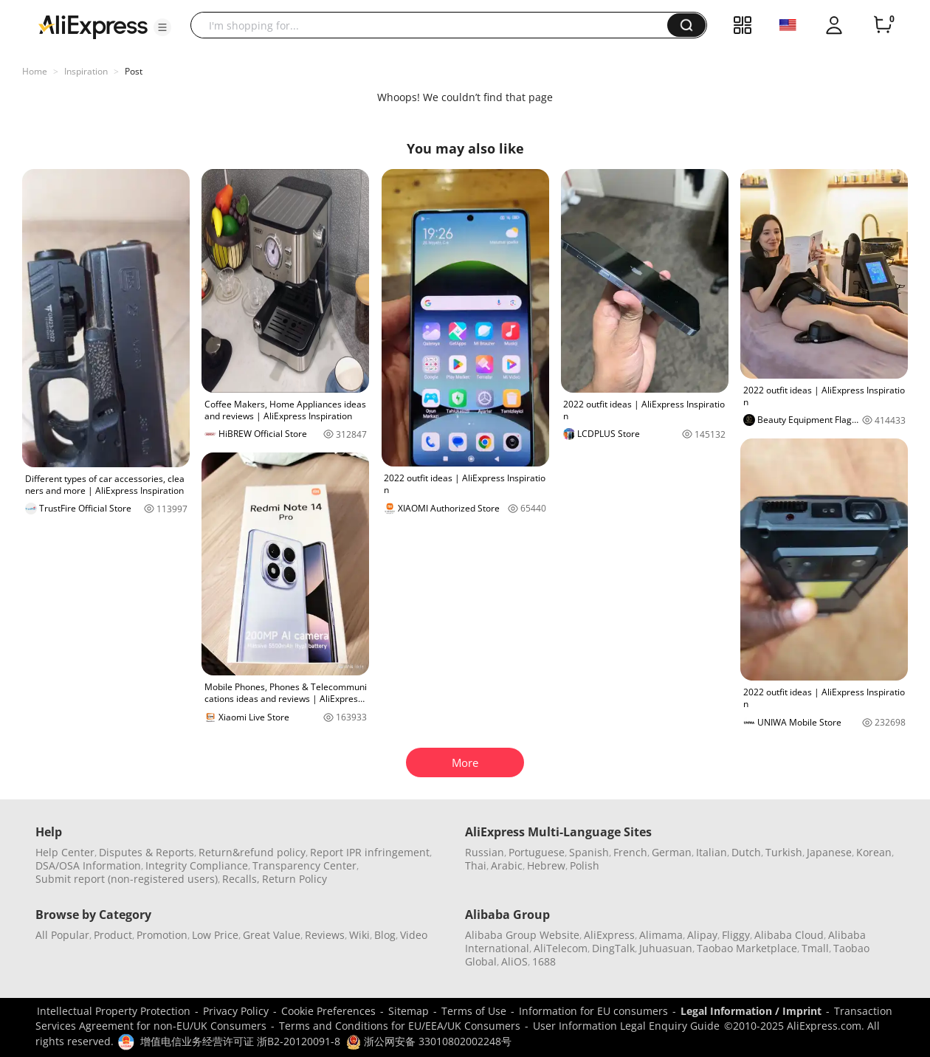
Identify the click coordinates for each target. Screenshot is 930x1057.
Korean (874, 852)
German (672, 852)
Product (113, 935)
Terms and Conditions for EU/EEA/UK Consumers (399, 1026)
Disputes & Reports (146, 852)
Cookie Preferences (328, 1011)
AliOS (514, 961)
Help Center (64, 852)
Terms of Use (473, 1011)
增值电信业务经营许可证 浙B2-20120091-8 (240, 1041)
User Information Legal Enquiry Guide (626, 1026)
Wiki (359, 935)
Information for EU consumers (593, 1011)
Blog (385, 935)
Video (413, 935)
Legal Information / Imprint (751, 1011)
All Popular (62, 935)
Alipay (702, 935)
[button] (162, 27)
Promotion (162, 935)
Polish (584, 865)
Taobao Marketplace (747, 948)
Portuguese (537, 852)
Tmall (815, 948)
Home (34, 71)
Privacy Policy (236, 1011)
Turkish (783, 852)
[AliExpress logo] (93, 26)
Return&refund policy (252, 852)
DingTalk (613, 948)
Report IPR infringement (370, 852)
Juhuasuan (665, 948)
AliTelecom (561, 948)
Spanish (589, 852)
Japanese (829, 852)
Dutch (746, 852)
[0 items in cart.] (883, 25)
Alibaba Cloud (789, 935)
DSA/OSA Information (88, 865)
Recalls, (241, 879)
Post (133, 71)
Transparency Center (304, 865)
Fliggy (736, 935)
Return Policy (294, 879)
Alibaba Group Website (522, 935)
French (630, 852)
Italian (711, 852)
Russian (484, 852)
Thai (475, 865)
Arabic (507, 865)
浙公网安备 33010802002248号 (429, 1041)
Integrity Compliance (196, 865)
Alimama (661, 935)
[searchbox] (434, 25)
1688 (544, 961)
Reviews (325, 935)
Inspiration (86, 71)
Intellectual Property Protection (113, 1011)
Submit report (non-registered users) (126, 879)
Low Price (215, 935)
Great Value (271, 935)
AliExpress (609, 935)
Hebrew (546, 865)
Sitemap (408, 1011)
